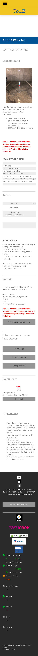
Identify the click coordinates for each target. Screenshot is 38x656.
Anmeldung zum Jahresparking (19, 322)
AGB (11, 645)
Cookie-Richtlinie (26, 645)
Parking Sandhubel (19, 366)
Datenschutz (16, 645)
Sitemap (5, 647)
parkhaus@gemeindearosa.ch (22, 494)
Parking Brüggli (19, 349)
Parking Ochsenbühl (19, 357)
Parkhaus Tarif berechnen (19, 504)
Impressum (6, 645)
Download (19, 399)
